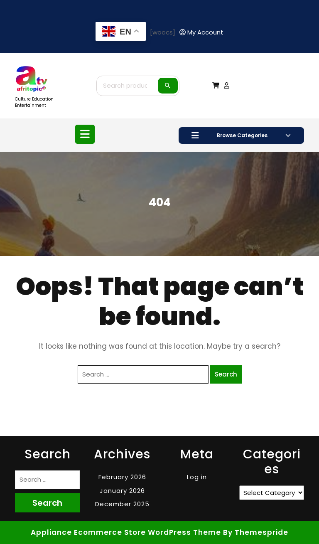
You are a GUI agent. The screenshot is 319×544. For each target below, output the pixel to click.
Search (168, 86)
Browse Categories (241, 135)
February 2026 (122, 477)
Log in (197, 477)
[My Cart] (215, 85)
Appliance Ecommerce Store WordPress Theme (126, 532)
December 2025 (122, 504)
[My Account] (201, 32)
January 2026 (122, 490)
